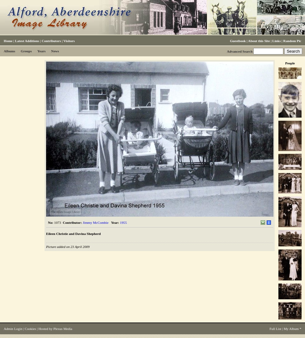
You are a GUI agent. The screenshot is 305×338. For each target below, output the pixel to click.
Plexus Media (63, 329)
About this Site (259, 41)
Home (8, 41)
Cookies (30, 329)
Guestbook (238, 41)
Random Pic (292, 41)
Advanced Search (239, 51)
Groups (26, 51)
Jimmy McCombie (96, 222)
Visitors (69, 41)
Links (276, 41)
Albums (9, 51)
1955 (123, 222)
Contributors (51, 41)
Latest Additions (27, 41)
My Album (291, 329)
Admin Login (13, 329)
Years (41, 51)
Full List (275, 329)
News (55, 51)
